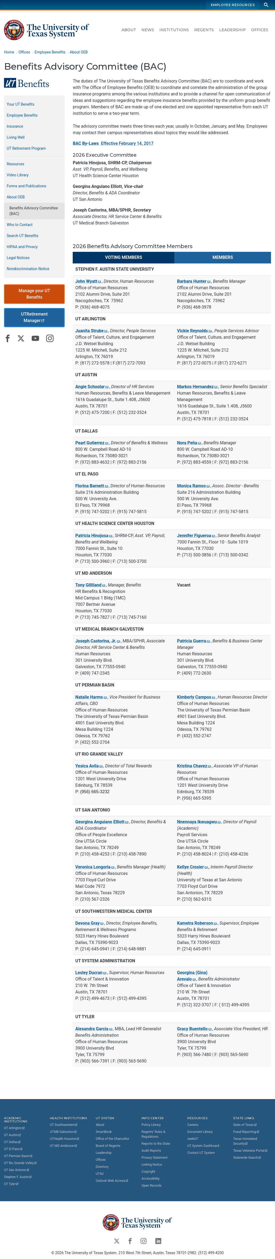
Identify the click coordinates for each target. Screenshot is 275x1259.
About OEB (79, 52)
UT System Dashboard (203, 1146)
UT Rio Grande (20, 1163)
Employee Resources (233, 5)
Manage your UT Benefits (34, 294)
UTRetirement (35, 317)
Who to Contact (19, 225)
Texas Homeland (245, 1141)
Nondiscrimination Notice (28, 269)
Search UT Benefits (22, 236)
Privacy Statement (154, 1158)
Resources (15, 164)
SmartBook (104, 1132)
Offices (259, 29)
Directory (102, 1167)
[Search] (266, 4)
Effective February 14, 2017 (113, 143)
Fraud (246, 1132)
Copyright (148, 1172)
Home (9, 52)
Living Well (16, 137)
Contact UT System (201, 1153)
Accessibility (150, 1179)
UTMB (63, 1132)
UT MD (64, 1146)
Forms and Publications (26, 186)
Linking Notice (151, 1165)
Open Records (151, 1186)
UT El (13, 1149)
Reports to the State (155, 1144)
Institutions (174, 29)
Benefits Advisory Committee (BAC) (33, 211)
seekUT (192, 1139)
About (129, 29)
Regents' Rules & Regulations (153, 1134)
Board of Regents (108, 1146)
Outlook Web (112, 1181)
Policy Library (150, 1125)
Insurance (15, 126)
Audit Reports (151, 1151)
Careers (192, 1125)
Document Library (199, 1132)
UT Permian (18, 1156)
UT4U (100, 1174)
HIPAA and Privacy (22, 247)
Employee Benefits (50, 52)
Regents (204, 29)
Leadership (232, 29)
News (147, 29)
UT (14, 1128)
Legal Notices (18, 258)
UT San (17, 1170)
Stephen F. (18, 1177)
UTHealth (65, 1139)
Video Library (17, 175)
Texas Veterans (250, 1151)
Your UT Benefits (20, 104)
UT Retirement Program (26, 148)
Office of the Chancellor (112, 1139)
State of (245, 1125)
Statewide (247, 1158)
